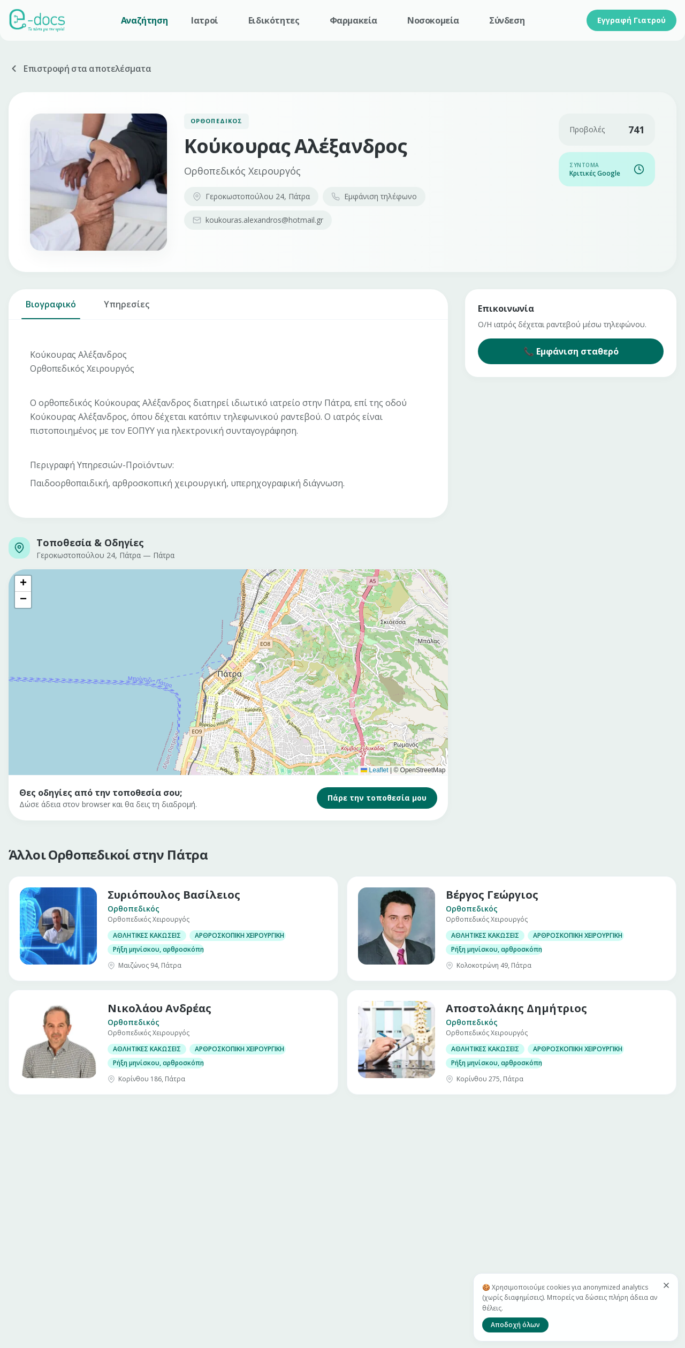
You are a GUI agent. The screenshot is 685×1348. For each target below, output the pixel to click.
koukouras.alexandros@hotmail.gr (258, 220)
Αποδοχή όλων (515, 1324)
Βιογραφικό (50, 308)
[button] (23, 584)
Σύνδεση (506, 20)
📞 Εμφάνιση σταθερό (571, 351)
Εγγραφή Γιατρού (631, 20)
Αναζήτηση (144, 20)
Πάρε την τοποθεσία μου (377, 798)
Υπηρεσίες (127, 308)
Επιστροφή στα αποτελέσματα (80, 68)
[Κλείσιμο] (666, 1285)
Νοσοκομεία (433, 20)
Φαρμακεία (353, 20)
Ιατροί (204, 20)
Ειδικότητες (274, 20)
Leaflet (374, 770)
